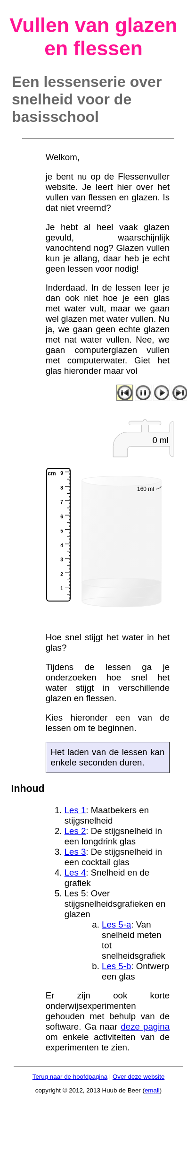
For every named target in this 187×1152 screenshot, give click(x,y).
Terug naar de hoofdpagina (70, 1076)
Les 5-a (116, 924)
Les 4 (75, 872)
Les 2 (75, 831)
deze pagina (145, 1027)
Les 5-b (116, 966)
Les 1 (75, 810)
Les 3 (75, 852)
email (152, 1090)
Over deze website (138, 1076)
